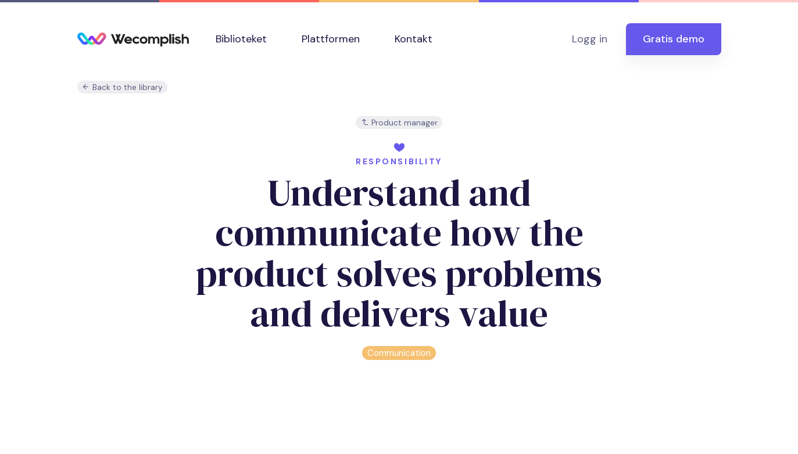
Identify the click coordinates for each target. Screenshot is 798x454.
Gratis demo (673, 39)
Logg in (589, 39)
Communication (399, 353)
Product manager (399, 123)
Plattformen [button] (331, 39)
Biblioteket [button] (241, 39)
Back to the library (122, 87)
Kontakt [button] (413, 39)
